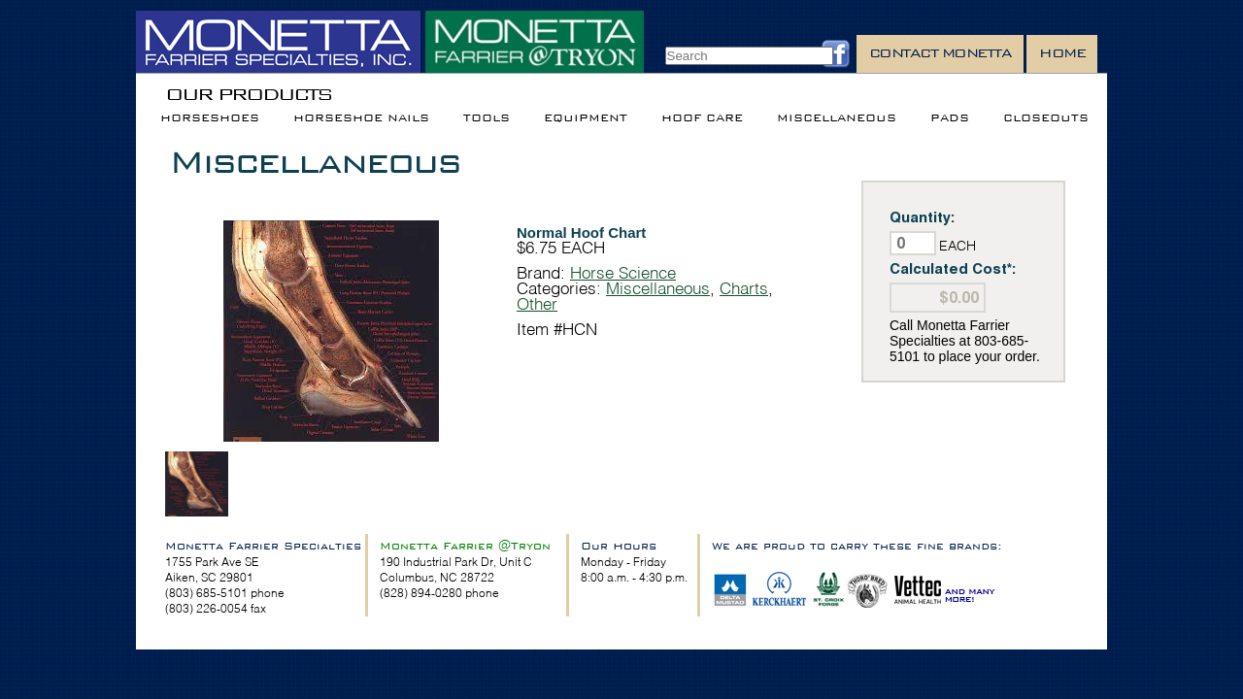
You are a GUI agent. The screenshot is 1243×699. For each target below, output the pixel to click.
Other (537, 303)
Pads (949, 118)
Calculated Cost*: (953, 268)
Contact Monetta (940, 53)
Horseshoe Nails (361, 118)
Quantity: (923, 217)
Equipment (585, 118)
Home (1062, 53)
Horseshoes (209, 118)
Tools (486, 118)
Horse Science (623, 272)
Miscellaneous (836, 118)
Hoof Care (702, 118)
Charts (744, 288)
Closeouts (1046, 118)
